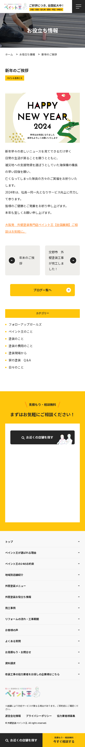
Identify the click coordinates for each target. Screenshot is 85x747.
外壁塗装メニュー (15, 586)
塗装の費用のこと (21, 346)
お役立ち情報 (27, 54)
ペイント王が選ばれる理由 (20, 552)
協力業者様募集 (66, 716)
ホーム (9, 54)
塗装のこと (16, 338)
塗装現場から (18, 353)
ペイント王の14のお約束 (19, 563)
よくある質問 (13, 641)
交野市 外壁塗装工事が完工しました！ (56, 260)
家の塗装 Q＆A (20, 360)
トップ (9, 541)
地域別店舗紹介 (14, 574)
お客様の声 (11, 630)
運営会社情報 (13, 716)
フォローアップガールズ (25, 324)
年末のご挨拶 (26, 260)
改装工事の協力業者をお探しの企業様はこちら (32, 674)
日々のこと (16, 367)
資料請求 (10, 663)
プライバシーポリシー (39, 716)
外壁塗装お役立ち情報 (18, 597)
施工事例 (10, 608)
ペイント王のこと (21, 331)
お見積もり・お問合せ (18, 652)
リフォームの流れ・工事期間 (22, 619)
